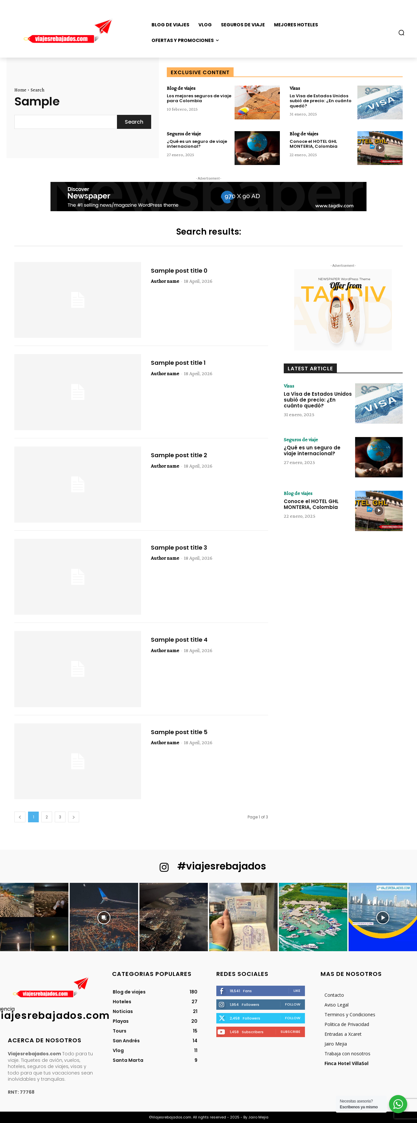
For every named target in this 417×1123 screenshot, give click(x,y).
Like (297, 990)
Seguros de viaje (184, 133)
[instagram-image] (34, 917)
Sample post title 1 (178, 363)
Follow (292, 1004)
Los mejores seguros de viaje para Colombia (199, 98)
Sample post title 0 (179, 271)
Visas (295, 88)
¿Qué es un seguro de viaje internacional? (197, 144)
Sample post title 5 (179, 732)
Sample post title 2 (179, 455)
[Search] (134, 122)
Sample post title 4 (179, 640)
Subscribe (290, 1031)
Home (20, 89)
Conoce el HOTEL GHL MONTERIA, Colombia (314, 144)
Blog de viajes (181, 88)
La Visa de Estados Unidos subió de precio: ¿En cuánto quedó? (321, 101)
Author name (165, 281)
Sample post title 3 (179, 547)
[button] (401, 32)
